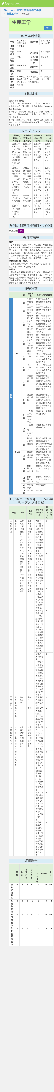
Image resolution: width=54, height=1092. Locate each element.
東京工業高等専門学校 (29, 10)
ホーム (8, 10)
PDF (48, 28)
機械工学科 (12, 13)
